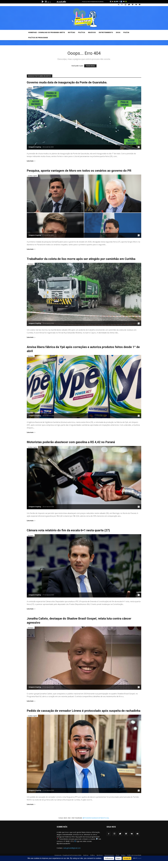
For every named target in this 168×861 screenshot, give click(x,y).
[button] (118, 4)
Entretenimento (106, 32)
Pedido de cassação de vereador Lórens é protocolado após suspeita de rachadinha (83, 710)
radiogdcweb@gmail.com (72, 848)
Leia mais (31, 161)
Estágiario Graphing (35, 147)
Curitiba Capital (32, 175)
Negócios (92, 32)
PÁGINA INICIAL (90, 65)
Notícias (71, 32)
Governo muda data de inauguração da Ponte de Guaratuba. (67, 82)
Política (81, 32)
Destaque (31, 264)
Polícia (126, 32)
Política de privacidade (38, 38)
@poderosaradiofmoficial (96, 818)
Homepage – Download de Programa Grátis (46, 32)
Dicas (118, 32)
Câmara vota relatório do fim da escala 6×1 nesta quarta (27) (68, 530)
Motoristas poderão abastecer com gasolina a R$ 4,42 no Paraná (71, 442)
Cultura (30, 87)
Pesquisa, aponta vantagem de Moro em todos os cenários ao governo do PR (79, 170)
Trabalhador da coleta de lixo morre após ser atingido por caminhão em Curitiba (81, 259)
